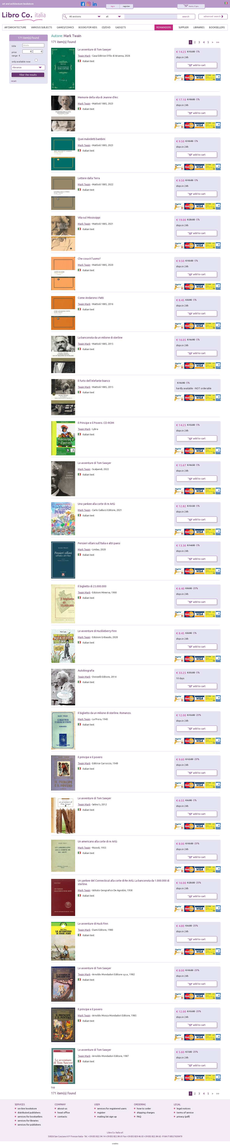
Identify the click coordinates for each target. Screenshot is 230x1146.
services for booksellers (30, 1116)
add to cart (196, 65)
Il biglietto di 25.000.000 (92, 586)
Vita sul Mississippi (89, 217)
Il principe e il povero (90, 757)
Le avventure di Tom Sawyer (94, 49)
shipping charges (145, 1112)
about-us (62, 1108)
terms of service (185, 1112)
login (113, 6)
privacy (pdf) (183, 1116)
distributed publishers (29, 1112)
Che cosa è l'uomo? (89, 258)
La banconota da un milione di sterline (100, 337)
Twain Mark (84, 56)
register (126, 6)
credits (115, 1144)
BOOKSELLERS (217, 27)
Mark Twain (72, 36)
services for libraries (28, 1120)
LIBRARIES (198, 27)
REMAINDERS (163, 27)
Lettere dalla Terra (89, 178)
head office (64, 1112)
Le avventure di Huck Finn (93, 923)
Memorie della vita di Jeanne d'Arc (98, 97)
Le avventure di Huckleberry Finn (97, 631)
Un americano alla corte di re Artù (97, 841)
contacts (62, 1116)
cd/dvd (106, 27)
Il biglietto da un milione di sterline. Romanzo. (104, 713)
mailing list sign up (107, 1116)
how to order (144, 1108)
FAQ (139, 1116)
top (53, 1087)
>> (217, 42)
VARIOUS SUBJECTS (41, 27)
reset (13, 81)
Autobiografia (86, 670)
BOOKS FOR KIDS (88, 27)
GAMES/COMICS (65, 27)
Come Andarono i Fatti (91, 297)
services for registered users (111, 1108)
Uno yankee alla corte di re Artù (96, 503)
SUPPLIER (184, 27)
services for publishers (29, 1124)
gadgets (120, 27)
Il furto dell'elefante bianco (94, 380)
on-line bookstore (27, 1108)
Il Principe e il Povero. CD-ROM (96, 422)
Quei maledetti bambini (91, 139)
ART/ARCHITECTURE (15, 27)
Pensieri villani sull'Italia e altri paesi (99, 543)
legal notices (183, 1108)
